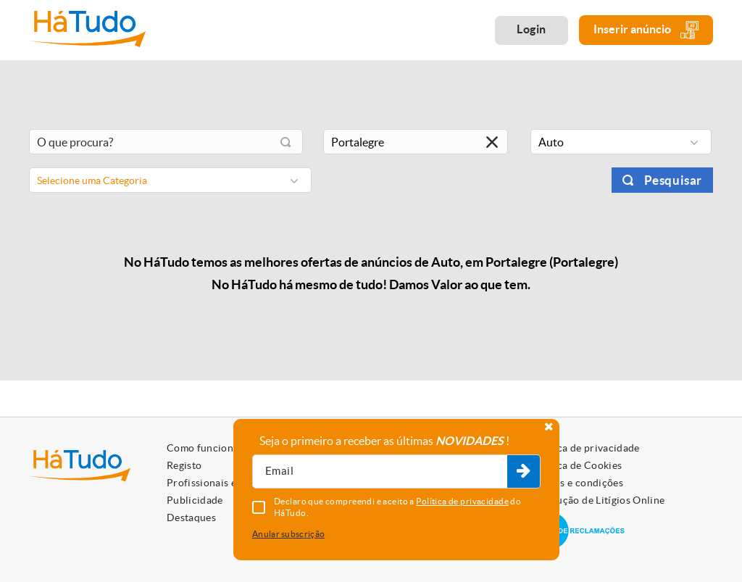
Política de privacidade (585, 448)
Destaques (191, 517)
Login (531, 29)
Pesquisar (673, 180)
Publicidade (195, 500)
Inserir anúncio (646, 30)
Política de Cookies (576, 465)
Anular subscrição (288, 534)
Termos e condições (577, 483)
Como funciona (203, 448)
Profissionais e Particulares (232, 483)
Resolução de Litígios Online (598, 500)
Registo (184, 465)
